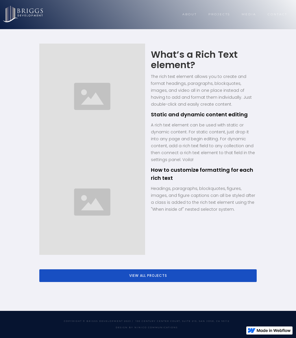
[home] (23, 14)
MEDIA (249, 14)
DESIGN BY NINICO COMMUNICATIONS (147, 327)
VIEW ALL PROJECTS (148, 275)
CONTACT (277, 14)
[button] (190, 14)
